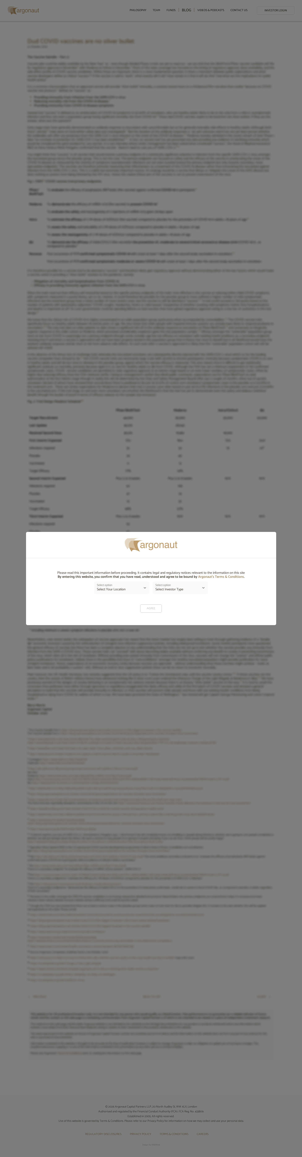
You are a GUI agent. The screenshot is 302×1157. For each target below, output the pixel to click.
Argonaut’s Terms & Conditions (221, 577)
